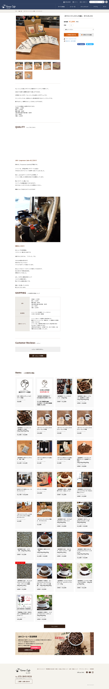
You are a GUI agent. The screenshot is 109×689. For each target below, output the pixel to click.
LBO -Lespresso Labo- (71, 38)
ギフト (104, 6)
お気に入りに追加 (86, 35)
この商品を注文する (71, 34)
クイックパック (84, 6)
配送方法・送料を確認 (71, 41)
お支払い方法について (63, 669)
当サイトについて (41, 669)
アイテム (96, 6)
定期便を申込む (32, 649)
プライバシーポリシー (84, 669)
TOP (16, 11)
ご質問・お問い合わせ (24, 681)
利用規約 (92, 669)
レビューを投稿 (37, 356)
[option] (38, 38)
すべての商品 (61, 6)
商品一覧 (20, 11)
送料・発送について (73, 669)
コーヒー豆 (72, 6)
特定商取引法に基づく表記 (52, 669)
